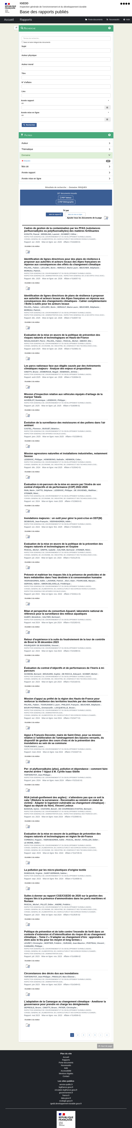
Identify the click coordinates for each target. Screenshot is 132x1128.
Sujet (24, 46)
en (23, 103)
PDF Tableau (65, 198)
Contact (66, 1076)
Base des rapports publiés (44, 12)
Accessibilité (66, 1071)
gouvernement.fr (66, 1093)
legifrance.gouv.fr (66, 1087)
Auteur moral (27, 64)
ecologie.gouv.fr (66, 1101)
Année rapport (28, 172)
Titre (24, 73)
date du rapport (54, 214)
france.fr (65, 1095)
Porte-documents (66, 1063)
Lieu (24, 91)
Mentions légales (66, 1073)
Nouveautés (66, 1065)
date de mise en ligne (75, 214)
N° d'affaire (27, 82)
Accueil (66, 1057)
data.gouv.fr (66, 1098)
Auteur (25, 143)
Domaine (26, 155)
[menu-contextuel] (22, 42)
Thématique (27, 149)
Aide (66, 1068)
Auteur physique (29, 55)
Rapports (66, 1060)
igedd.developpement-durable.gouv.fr (66, 1103)
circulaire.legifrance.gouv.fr (66, 1090)
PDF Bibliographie (66, 202)
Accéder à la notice (32, 246)
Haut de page (105, 1046)
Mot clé (25, 166)
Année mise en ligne (31, 178)
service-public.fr (66, 1084)
